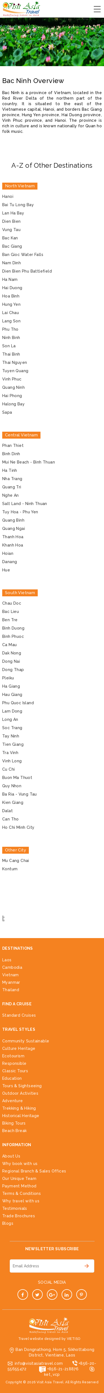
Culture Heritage (18, 1048)
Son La (9, 346)
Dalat (7, 811)
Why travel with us (20, 1201)
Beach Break (14, 1130)
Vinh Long (12, 761)
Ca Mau (9, 645)
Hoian (7, 553)
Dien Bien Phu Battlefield (27, 271)
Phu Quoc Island (18, 703)
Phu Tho (10, 329)
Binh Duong (13, 628)
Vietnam (10, 975)
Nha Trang (12, 479)
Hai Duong (12, 288)
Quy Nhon (11, 786)
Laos (7, 960)
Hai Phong (12, 395)
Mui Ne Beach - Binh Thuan (28, 462)
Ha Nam (9, 279)
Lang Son (11, 321)
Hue (6, 570)
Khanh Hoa (12, 545)
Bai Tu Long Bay (18, 205)
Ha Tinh (9, 470)
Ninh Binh (11, 337)
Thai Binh (11, 354)
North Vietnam (20, 185)
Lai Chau (10, 312)
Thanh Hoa (13, 537)
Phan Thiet (13, 445)
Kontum (9, 869)
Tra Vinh (10, 752)
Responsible (14, 1063)
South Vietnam (20, 592)
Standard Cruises (19, 1015)
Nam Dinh (11, 263)
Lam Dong (12, 711)
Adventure (12, 1101)
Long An (10, 719)
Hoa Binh (10, 296)
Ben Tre (10, 620)
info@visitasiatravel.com (39, 1363)
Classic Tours (15, 1071)
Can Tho (10, 819)
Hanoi (7, 196)
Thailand (10, 990)
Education (12, 1078)
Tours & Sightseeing (22, 1086)
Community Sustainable (25, 1041)
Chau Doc (11, 603)
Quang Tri (11, 487)
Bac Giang (12, 246)
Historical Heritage (20, 1116)
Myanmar (11, 982)
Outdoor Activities (20, 1093)
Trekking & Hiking (19, 1108)
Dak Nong (11, 653)
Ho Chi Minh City (18, 827)
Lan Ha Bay (13, 213)
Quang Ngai (13, 528)
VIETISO (73, 1339)
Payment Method (19, 1186)
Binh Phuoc (13, 636)
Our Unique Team (19, 1178)
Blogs (7, 1223)
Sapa (7, 412)
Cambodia (12, 967)
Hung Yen (11, 304)
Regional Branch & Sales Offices (34, 1171)
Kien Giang (12, 802)
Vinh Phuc (12, 379)
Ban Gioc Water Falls (22, 254)
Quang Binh (13, 520)
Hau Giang (12, 694)
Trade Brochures (18, 1216)
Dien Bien (11, 221)
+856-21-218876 (63, 1369)
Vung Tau (11, 229)
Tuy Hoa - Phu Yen (20, 512)
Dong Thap (13, 669)
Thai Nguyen (14, 362)
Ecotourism (13, 1056)
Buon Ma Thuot (17, 777)
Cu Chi (8, 769)
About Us (11, 1156)
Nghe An (10, 495)
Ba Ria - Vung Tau (19, 794)
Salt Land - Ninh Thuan (24, 503)
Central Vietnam (21, 435)
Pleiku (8, 678)
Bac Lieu (10, 611)
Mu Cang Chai (15, 860)
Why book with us (19, 1163)
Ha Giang (11, 686)
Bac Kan (10, 238)
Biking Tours (14, 1123)
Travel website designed (39, 1339)
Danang (9, 562)
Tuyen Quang (15, 371)
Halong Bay (13, 404)
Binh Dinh (11, 454)
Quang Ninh (13, 387)
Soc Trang (12, 728)
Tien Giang (13, 744)
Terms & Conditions (21, 1193)
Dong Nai (11, 661)
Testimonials (14, 1208)
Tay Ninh (10, 736)
